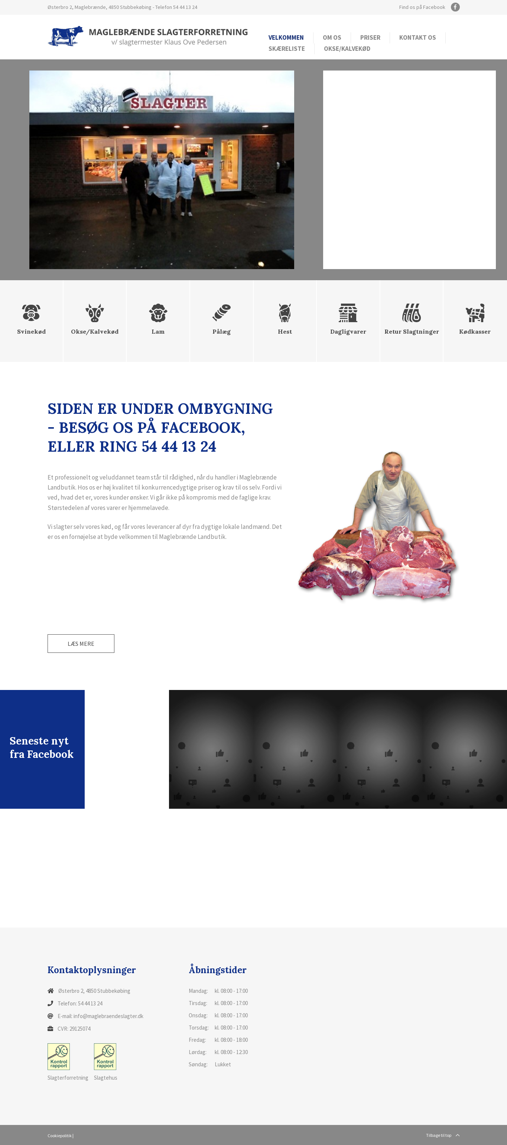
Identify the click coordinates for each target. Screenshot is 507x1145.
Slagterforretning (68, 1062)
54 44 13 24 (185, 7)
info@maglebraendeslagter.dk (108, 1016)
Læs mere (81, 643)
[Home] (148, 35)
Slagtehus (105, 1062)
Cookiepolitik (60, 1135)
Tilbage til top (443, 1135)
